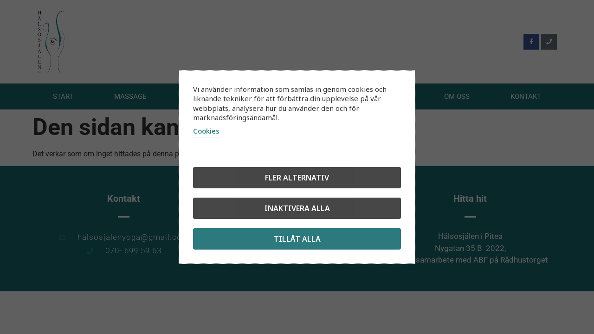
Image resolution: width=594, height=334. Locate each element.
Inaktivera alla (297, 208)
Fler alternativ (297, 178)
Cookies (206, 130)
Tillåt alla (297, 239)
